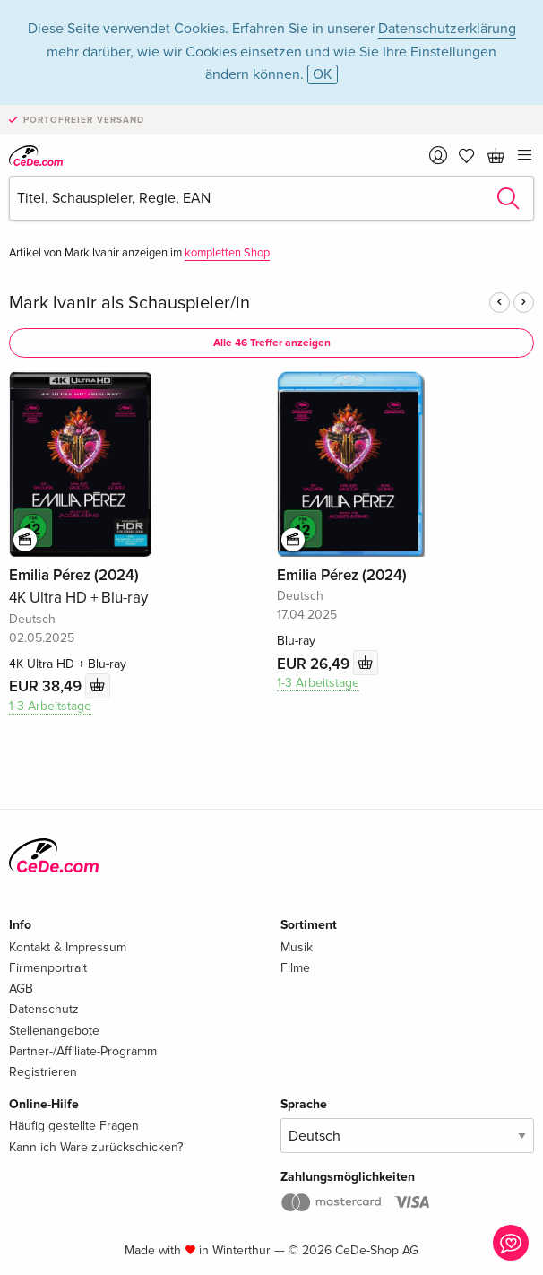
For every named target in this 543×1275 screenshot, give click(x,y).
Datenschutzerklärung (447, 29)
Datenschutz (44, 1009)
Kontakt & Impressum (67, 947)
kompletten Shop (227, 253)
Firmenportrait (48, 968)
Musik (296, 947)
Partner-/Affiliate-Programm (83, 1051)
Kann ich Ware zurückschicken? (96, 1147)
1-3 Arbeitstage (50, 706)
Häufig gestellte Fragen (74, 1125)
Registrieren (43, 1072)
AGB (21, 988)
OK (322, 74)
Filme (295, 968)
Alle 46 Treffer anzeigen (272, 343)
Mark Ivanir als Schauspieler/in (129, 303)
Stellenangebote (54, 1030)
